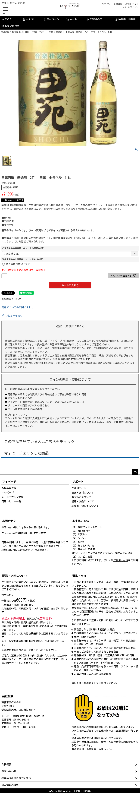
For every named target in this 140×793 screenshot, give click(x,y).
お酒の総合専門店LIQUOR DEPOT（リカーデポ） (23, 32)
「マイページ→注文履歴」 (62, 341)
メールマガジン (131, 7)
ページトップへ (135, 472)
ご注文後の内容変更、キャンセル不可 (23, 248)
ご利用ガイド (132, 4)
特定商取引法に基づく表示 (16, 778)
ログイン (106, 4)
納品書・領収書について (85, 506)
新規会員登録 (8, 488)
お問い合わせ (10, 26)
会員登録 (118, 4)
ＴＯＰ (6, 19)
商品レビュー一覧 (11, 501)
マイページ (51, 19)
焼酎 (51, 32)
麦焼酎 (59, 32)
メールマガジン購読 (12, 497)
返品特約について (11, 299)
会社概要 (6, 764)
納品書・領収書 (125, 19)
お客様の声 (94, 19)
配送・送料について (82, 492)
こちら (22, 527)
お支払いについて (81, 497)
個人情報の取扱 (10, 785)
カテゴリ (29, 19)
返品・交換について (82, 501)
